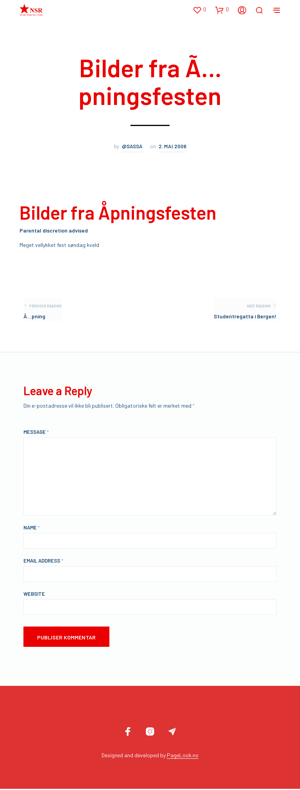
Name (31, 528)
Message (36, 433)
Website (34, 595)
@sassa (132, 146)
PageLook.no (182, 756)
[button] (199, 10)
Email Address (43, 562)
